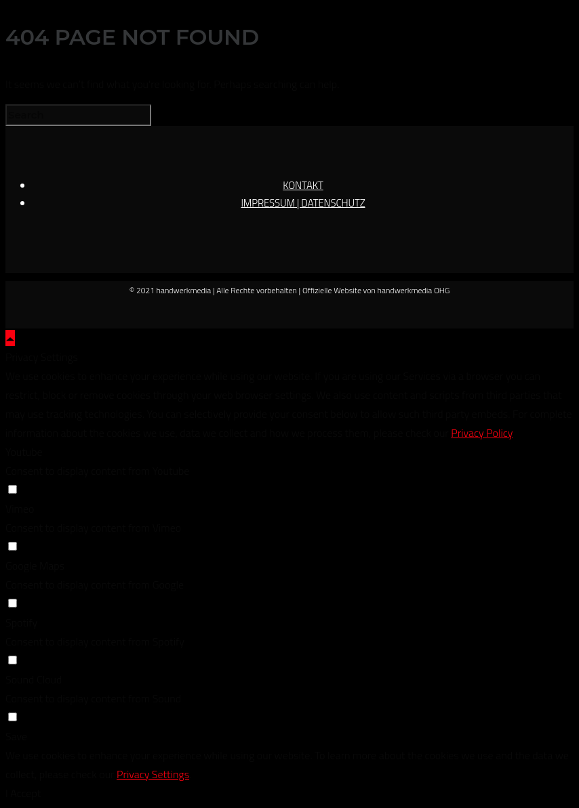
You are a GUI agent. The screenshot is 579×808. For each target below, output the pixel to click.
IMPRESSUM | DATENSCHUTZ (303, 203)
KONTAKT (303, 185)
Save (16, 736)
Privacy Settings (153, 774)
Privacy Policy (482, 433)
